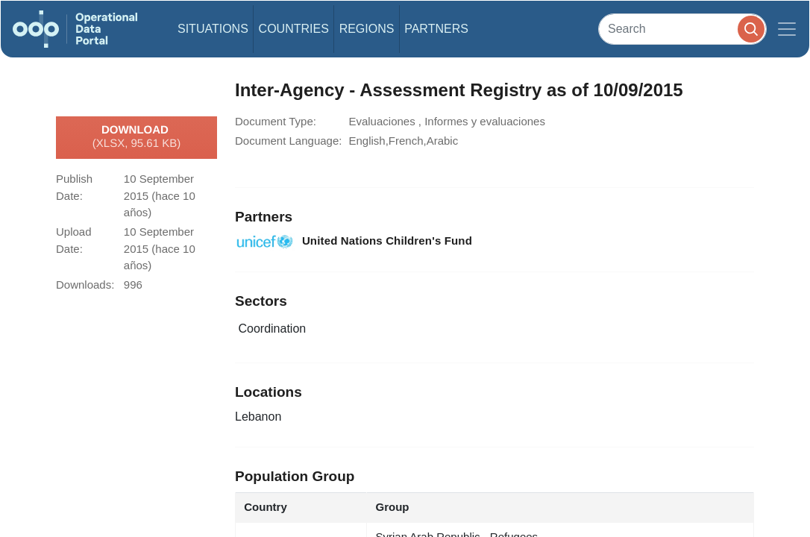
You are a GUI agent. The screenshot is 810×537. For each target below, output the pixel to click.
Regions (367, 28)
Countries (294, 28)
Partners (436, 28)
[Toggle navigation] (787, 29)
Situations (213, 28)
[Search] (682, 28)
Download (136, 137)
